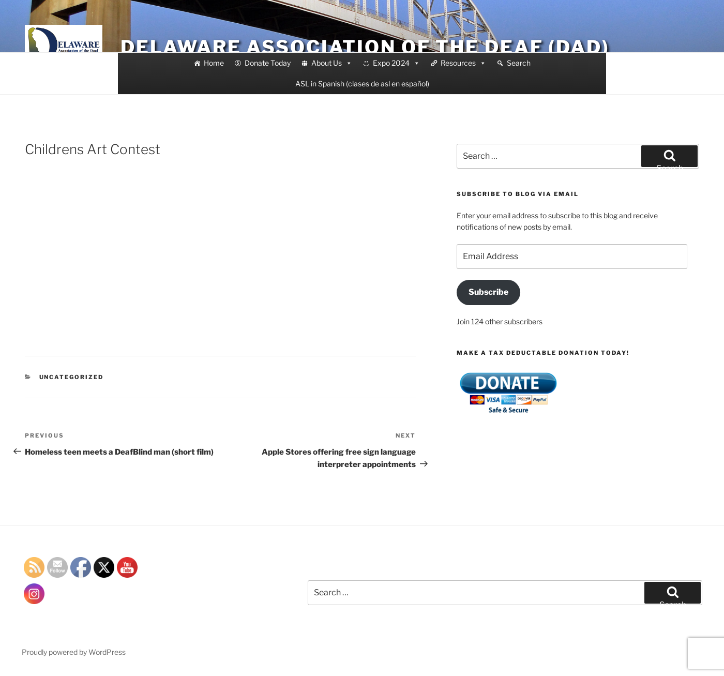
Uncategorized (71, 377)
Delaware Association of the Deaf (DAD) (364, 47)
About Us (331, 63)
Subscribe (488, 292)
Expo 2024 (396, 63)
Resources (463, 63)
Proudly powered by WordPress (74, 652)
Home (214, 62)
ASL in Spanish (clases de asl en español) (362, 83)
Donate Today (268, 62)
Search (519, 62)
